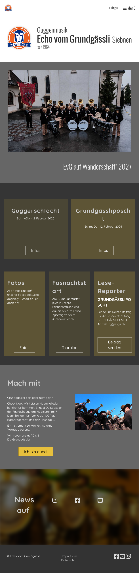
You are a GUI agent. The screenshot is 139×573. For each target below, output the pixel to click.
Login (113, 8)
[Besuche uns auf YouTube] (100, 500)
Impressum (69, 556)
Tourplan (69, 347)
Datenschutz (69, 560)
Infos (35, 250)
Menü (129, 8)
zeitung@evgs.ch (113, 324)
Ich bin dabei (35, 451)
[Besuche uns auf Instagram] (54, 500)
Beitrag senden (114, 344)
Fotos (24, 347)
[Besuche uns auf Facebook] (77, 500)
